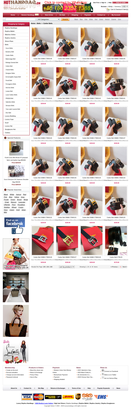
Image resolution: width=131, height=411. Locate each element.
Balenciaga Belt (10, 59)
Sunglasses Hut (10, 129)
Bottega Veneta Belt (12, 62)
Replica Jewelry (10, 38)
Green (101, 19)
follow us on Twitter (108, 375)
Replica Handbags (11, 28)
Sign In (103, 2)
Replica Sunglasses (108, 403)
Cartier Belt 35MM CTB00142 (91, 98)
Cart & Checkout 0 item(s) (119, 9)
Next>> (125, 267)
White (91, 19)
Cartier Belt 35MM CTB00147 (67, 58)
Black (76, 19)
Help (110, 2)
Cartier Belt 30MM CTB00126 (91, 257)
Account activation (12, 372)
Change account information (15, 375)
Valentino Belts (10, 102)
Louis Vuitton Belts (11, 95)
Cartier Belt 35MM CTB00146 (91, 58)
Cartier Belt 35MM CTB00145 (116, 58)
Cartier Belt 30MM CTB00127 (67, 257)
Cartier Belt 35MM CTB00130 (91, 217)
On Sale (62, 15)
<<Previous (114, 267)
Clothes (7, 132)
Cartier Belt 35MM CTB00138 (91, 138)
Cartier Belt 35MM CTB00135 (67, 178)
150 (48, 267)
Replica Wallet (9, 31)
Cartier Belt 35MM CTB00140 (43, 138)
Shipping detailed (59, 379)
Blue (81, 19)
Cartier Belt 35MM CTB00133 (116, 178)
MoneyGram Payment (61, 375)
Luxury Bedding (10, 116)
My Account (116, 15)
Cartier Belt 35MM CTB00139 (67, 138)
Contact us (101, 15)
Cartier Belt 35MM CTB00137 (116, 138)
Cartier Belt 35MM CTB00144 (43, 98)
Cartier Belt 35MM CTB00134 (91, 178)
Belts (6, 44)
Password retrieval (12, 377)
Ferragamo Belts (11, 84)
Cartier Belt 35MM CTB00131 (67, 217)
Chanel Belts (10, 69)
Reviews (104, 6)
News (118, 388)
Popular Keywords (103, 388)
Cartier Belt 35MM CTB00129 (116, 217)
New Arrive (49, 15)
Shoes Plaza (9, 41)
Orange (113, 19)
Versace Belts (10, 105)
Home (13, 15)
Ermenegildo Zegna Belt (13, 77)
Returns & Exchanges (58, 388)
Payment (87, 15)
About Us (14, 388)
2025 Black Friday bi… (85, 372)
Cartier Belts (9, 55)
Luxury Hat (8, 126)
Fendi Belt (9, 80)
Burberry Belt (10, 52)
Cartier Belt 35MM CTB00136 (43, 178)
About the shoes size (36, 370)
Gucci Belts (9, 48)
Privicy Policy (34, 375)
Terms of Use (76, 388)
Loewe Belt (9, 91)
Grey (119, 19)
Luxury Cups (9, 119)
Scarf (7, 122)
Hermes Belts (10, 87)
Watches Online (10, 34)
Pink (86, 19)
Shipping (75, 15)
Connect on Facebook (109, 371)
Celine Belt (9, 66)
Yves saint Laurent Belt (13, 109)
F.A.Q (110, 6)
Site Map (41, 388)
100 (44, 267)
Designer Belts (10, 73)
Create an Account (12, 370)
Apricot (107, 19)
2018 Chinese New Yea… (86, 377)
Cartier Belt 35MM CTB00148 (43, 58)
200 (51, 267)
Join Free (96, 2)
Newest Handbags (30, 15)
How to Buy (33, 377)
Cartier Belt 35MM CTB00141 (116, 98)
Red (96, 19)
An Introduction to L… (84, 375)
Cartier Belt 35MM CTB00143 (67, 98)
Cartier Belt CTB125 (116, 257)
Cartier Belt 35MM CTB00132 (43, 217)
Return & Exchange (36, 372)
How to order (121, 2)
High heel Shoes (59, 403)
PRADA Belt (9, 98)
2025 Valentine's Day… (85, 370)
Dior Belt (8, 112)
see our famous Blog (109, 378)
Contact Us (27, 388)
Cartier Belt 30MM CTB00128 (43, 257)
